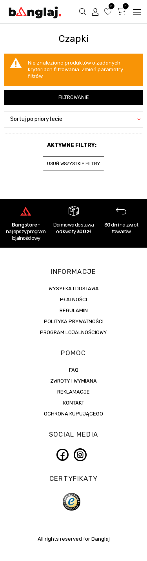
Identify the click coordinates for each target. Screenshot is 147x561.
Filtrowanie (73, 97)
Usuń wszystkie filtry (73, 163)
